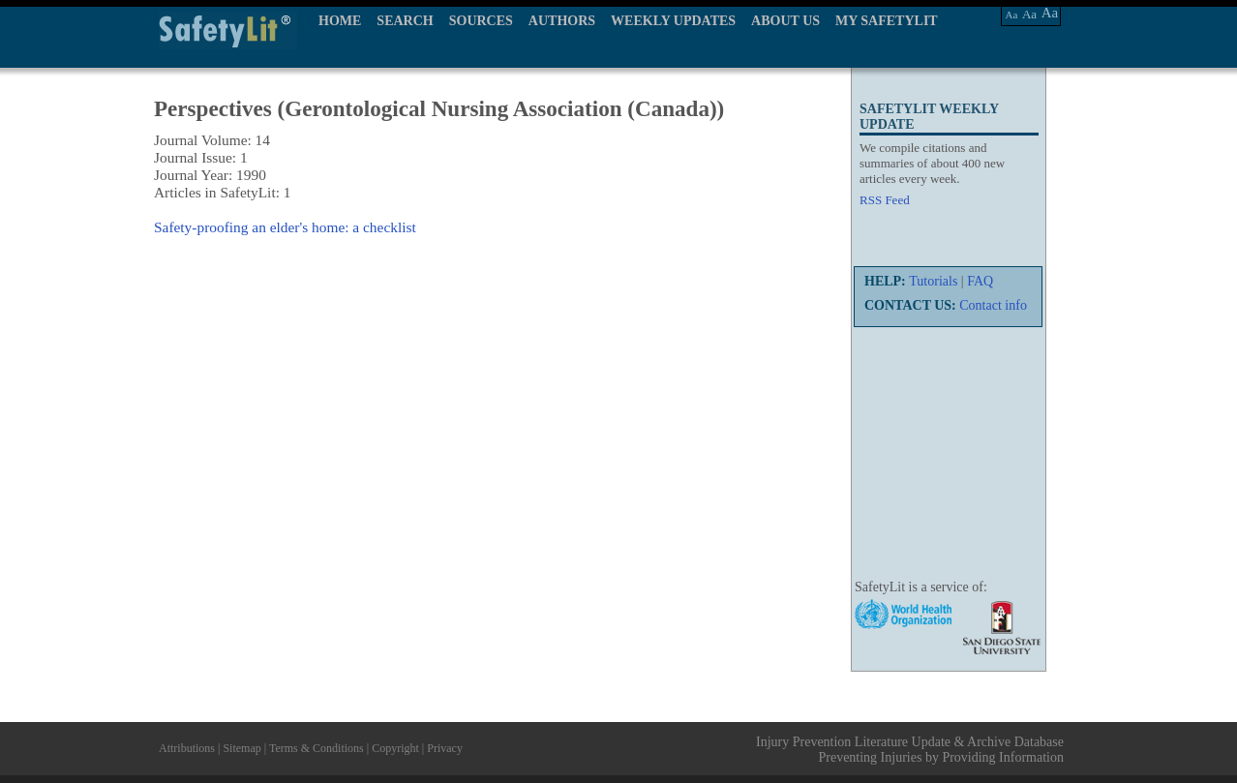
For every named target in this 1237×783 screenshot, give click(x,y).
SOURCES (481, 21)
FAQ (980, 281)
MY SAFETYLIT (886, 21)
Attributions (187, 748)
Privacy (445, 748)
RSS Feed (885, 200)
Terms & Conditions (316, 748)
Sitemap (241, 748)
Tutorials (933, 281)
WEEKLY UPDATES (673, 21)
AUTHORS (561, 21)
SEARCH (405, 21)
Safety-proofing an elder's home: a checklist (285, 227)
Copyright (395, 748)
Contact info (993, 305)
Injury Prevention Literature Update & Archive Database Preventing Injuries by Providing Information (910, 750)
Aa (1012, 14)
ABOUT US (785, 21)
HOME (339, 21)
